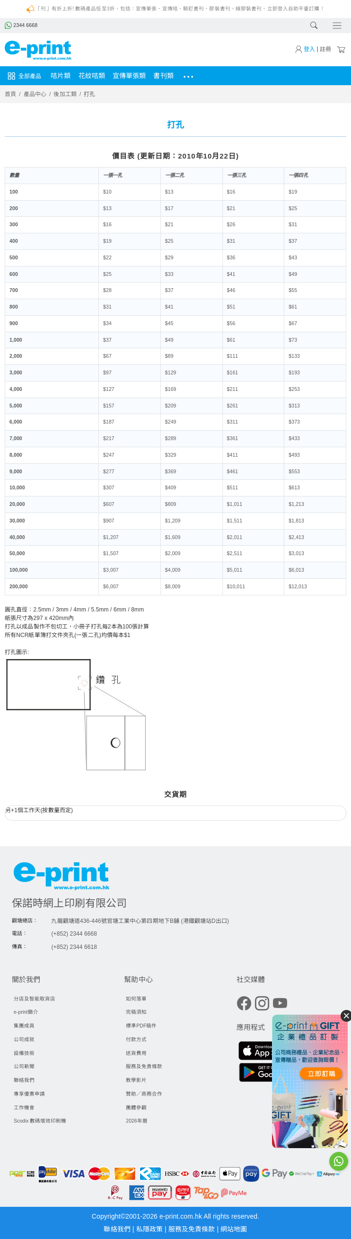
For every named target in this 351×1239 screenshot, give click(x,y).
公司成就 (24, 1039)
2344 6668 (21, 25)
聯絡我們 (24, 1080)
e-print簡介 (26, 1012)
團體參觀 (136, 1107)
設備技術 (24, 1053)
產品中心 (35, 94)
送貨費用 (136, 1053)
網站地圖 (233, 1229)
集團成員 (24, 1025)
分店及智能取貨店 (34, 998)
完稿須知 (136, 1012)
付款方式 (136, 1039)
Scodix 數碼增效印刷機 (40, 1121)
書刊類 (163, 76)
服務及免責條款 (144, 1066)
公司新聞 (24, 1066)
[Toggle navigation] (337, 26)
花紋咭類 (92, 76)
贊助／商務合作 (144, 1094)
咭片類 (60, 76)
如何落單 (136, 998)
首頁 (10, 94)
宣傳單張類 (129, 76)
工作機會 (24, 1107)
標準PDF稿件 (141, 1025)
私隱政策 (150, 1229)
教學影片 (136, 1080)
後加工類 (64, 94)
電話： (19, 933)
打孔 (89, 94)
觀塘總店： (25, 920)
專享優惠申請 (29, 1094)
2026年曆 (136, 1121)
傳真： (19, 946)
